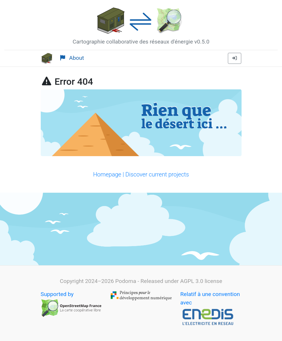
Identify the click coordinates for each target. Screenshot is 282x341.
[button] (234, 58)
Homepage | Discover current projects (141, 174)
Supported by (71, 304)
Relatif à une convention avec (210, 309)
